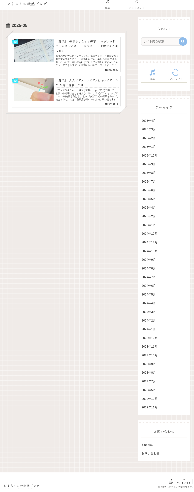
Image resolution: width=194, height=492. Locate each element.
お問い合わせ (151, 453)
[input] (162, 41)
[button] (183, 41)
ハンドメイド (184, 482)
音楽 (171, 482)
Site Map (147, 444)
